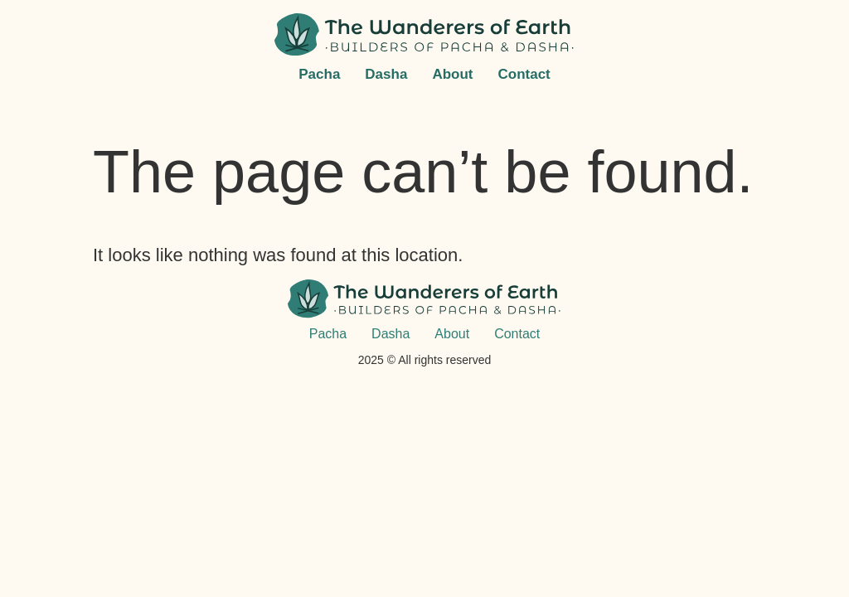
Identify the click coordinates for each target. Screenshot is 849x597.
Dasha (386, 74)
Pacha (319, 74)
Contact (523, 74)
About (452, 74)
